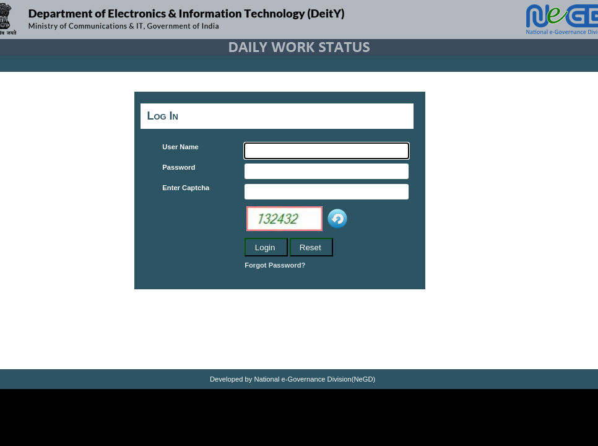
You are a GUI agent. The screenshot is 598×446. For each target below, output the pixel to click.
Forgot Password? (275, 265)
